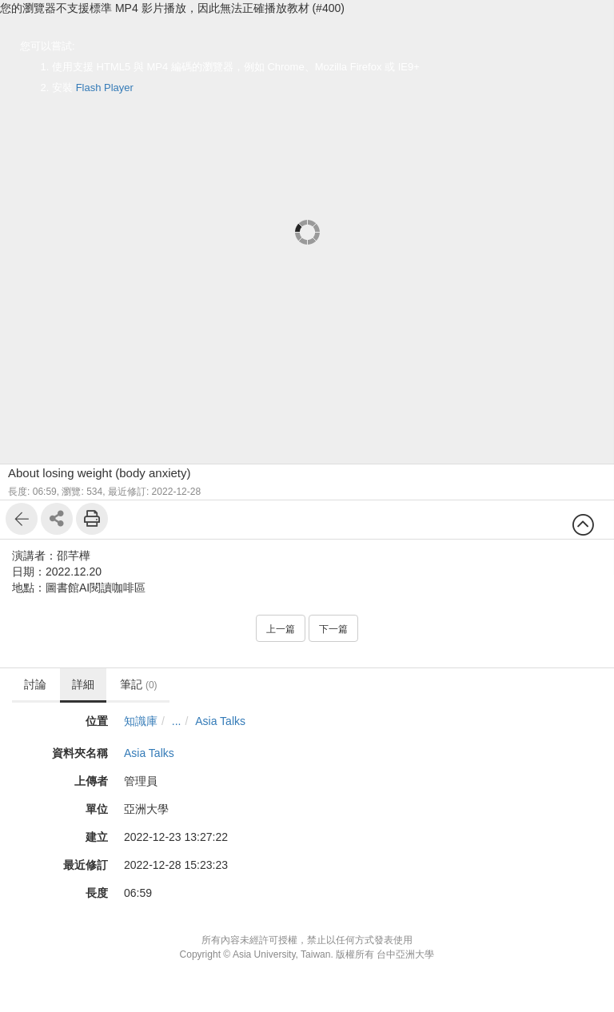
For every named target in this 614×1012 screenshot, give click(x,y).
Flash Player (105, 88)
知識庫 (140, 721)
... (176, 721)
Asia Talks (220, 721)
